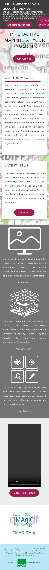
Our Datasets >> (24, 349)
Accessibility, (38, 553)
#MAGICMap (24, 532)
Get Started (26, 58)
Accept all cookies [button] (19, 24)
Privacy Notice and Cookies (24, 555)
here (13, 202)
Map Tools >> (24, 411)
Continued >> (24, 212)
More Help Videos (24, 492)
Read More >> (24, 282)
